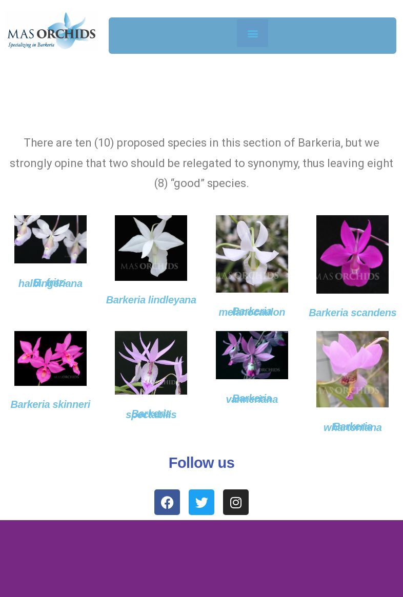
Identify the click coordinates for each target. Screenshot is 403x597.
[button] (252, 33)
